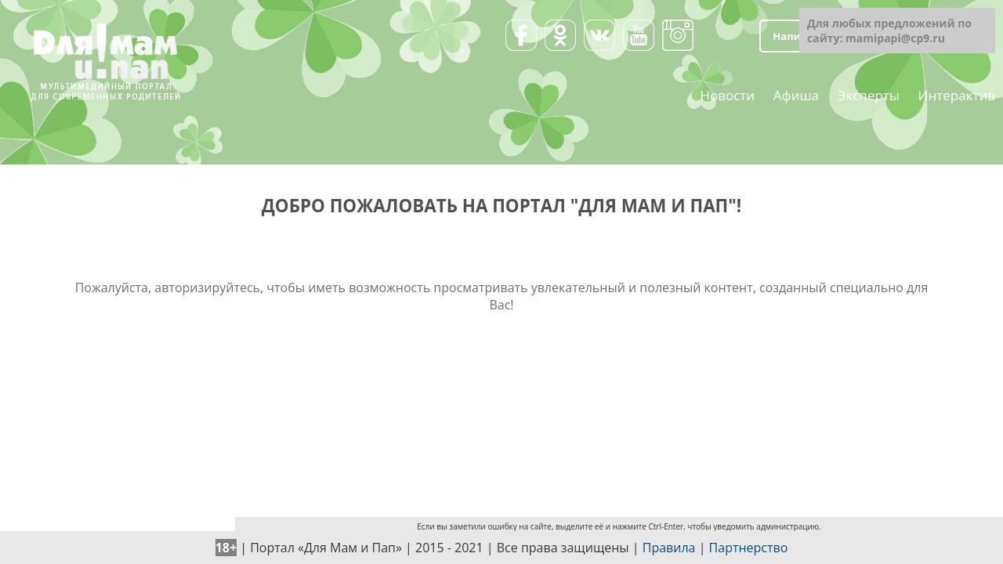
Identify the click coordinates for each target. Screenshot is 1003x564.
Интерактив (956, 94)
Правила (669, 547)
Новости (727, 94)
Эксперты (869, 94)
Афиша (796, 94)
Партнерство (748, 547)
